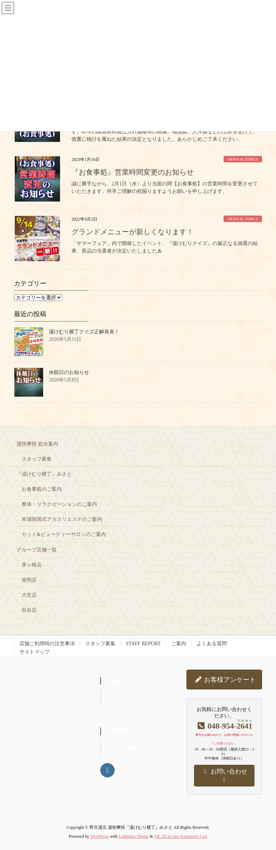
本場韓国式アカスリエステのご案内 (62, 519)
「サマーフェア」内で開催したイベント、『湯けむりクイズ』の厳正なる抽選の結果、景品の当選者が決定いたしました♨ (165, 247)
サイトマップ (34, 652)
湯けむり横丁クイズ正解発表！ (84, 331)
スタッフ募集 (37, 459)
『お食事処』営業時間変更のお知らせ (133, 172)
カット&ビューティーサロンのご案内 (64, 534)
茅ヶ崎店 (32, 565)
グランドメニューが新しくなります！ (133, 232)
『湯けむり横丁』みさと (44, 474)
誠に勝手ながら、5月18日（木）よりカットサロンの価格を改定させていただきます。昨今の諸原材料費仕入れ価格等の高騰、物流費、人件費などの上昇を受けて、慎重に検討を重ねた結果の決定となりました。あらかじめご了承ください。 (165, 131)
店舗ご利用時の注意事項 (47, 643)
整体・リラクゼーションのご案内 (59, 504)
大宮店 (29, 595)
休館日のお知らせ (69, 372)
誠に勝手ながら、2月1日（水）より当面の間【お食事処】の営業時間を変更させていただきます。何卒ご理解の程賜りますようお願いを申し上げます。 (165, 187)
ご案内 (178, 643)
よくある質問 (212, 643)
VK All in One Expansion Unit (180, 836)
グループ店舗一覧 (37, 550)
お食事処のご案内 (42, 489)
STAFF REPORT (143, 643)
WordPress (99, 836)
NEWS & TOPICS (243, 159)
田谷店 (29, 610)
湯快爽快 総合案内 (37, 444)
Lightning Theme (133, 836)
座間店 (29, 580)
